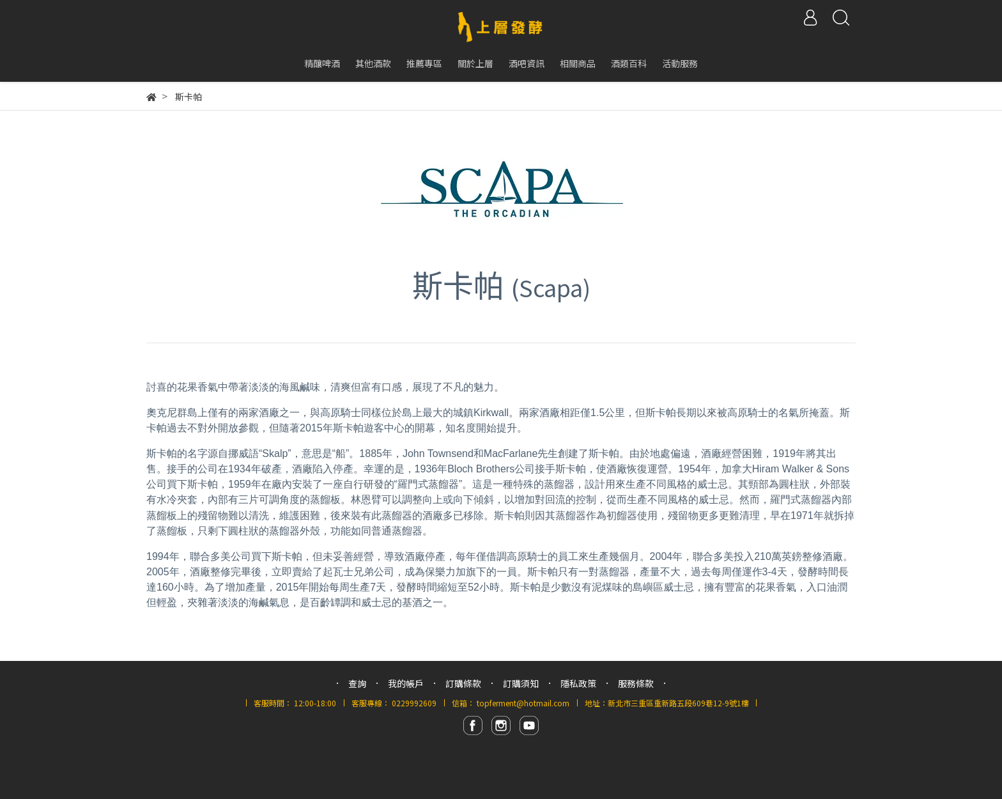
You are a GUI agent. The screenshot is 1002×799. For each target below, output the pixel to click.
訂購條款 (463, 683)
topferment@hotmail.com (523, 702)
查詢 (357, 683)
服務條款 (636, 683)
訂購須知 (521, 683)
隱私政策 (578, 683)
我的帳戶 (406, 683)
